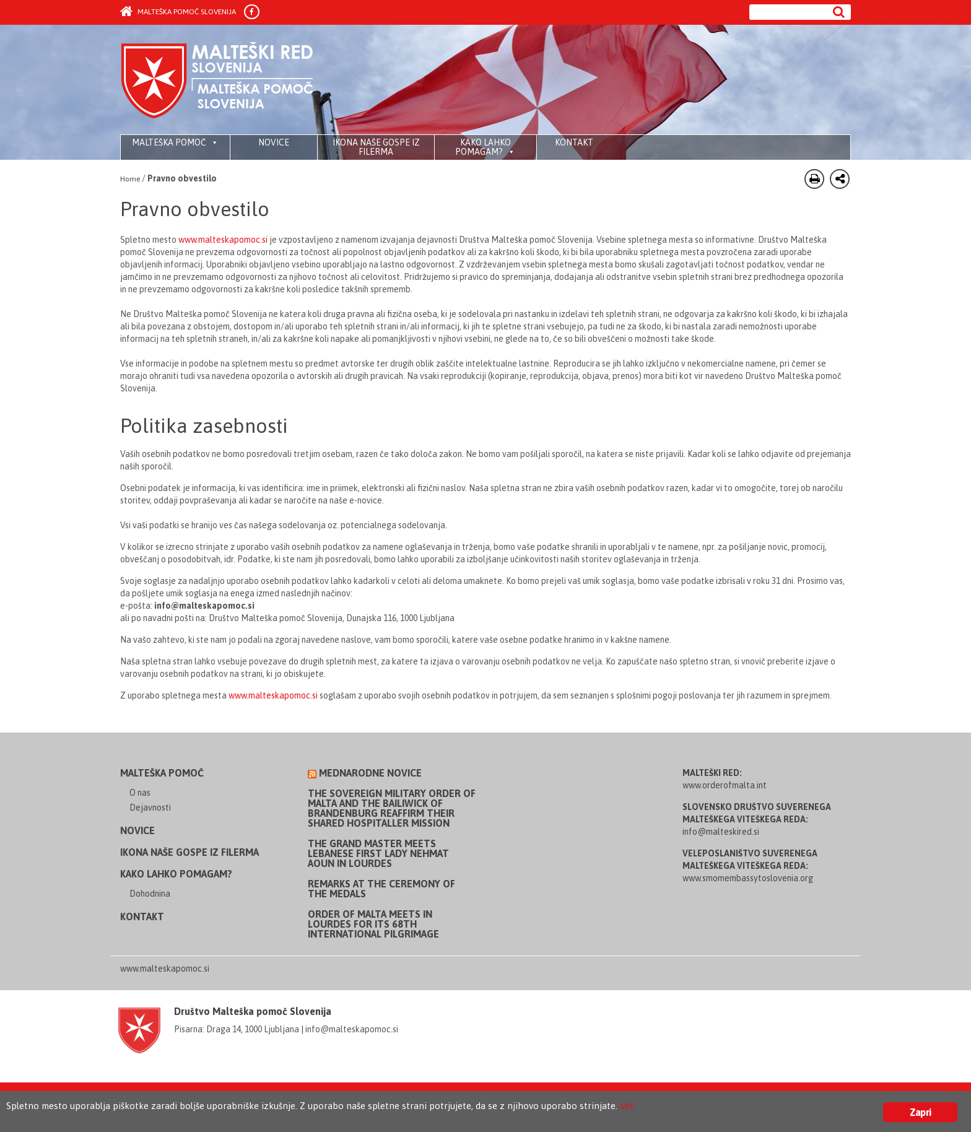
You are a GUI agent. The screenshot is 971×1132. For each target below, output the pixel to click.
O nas (139, 793)
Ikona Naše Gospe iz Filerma (376, 147)
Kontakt (574, 142)
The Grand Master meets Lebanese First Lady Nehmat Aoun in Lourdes (378, 853)
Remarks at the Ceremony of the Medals (381, 889)
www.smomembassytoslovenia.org (747, 878)
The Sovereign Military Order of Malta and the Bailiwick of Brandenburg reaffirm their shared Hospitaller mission (392, 808)
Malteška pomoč (175, 142)
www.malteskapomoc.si (223, 240)
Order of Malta (235, 80)
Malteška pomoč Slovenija (178, 11)
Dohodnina (149, 894)
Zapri (920, 1112)
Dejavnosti (150, 807)
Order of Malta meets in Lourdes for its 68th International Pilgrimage (373, 924)
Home (130, 179)
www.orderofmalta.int (724, 785)
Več (700, 1108)
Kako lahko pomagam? (485, 147)
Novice (273, 142)
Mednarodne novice (370, 772)
